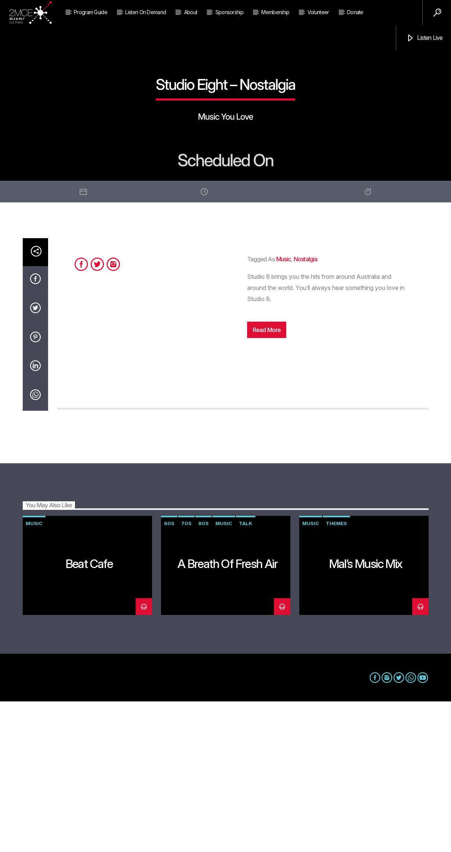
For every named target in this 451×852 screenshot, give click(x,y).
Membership (275, 12)
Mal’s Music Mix (366, 714)
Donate (355, 12)
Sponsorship (229, 12)
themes (336, 674)
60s (169, 674)
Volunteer (318, 12)
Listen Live (424, 38)
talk (245, 674)
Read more (267, 480)
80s (203, 674)
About (191, 12)
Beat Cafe (89, 714)
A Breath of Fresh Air (227, 714)
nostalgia (306, 409)
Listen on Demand (145, 12)
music (283, 409)
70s (186, 674)
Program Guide (90, 12)
